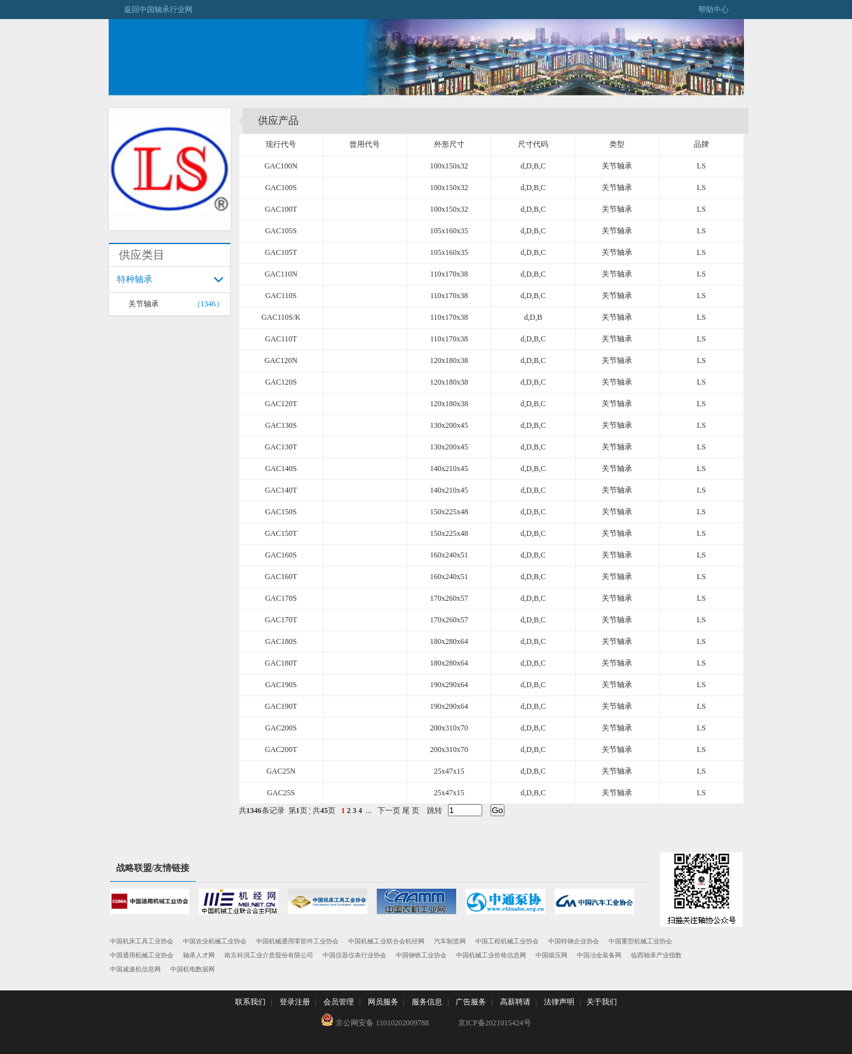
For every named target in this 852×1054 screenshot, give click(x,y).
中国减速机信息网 (135, 969)
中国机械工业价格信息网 (491, 955)
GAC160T (281, 576)
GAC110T (281, 338)
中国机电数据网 (192, 969)
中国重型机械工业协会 (640, 941)
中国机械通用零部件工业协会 (297, 941)
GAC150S (281, 511)
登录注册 (295, 1001)
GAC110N (280, 274)
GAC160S (281, 555)
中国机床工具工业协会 (141, 941)
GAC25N (280, 771)
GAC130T (281, 446)
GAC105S (281, 230)
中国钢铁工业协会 (421, 955)
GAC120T (281, 403)
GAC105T (281, 252)
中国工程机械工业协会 (507, 941)
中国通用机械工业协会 (141, 955)
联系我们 (250, 1001)
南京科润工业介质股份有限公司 (268, 955)
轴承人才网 (199, 955)
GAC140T (281, 490)
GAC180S (281, 641)
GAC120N (280, 360)
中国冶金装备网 (599, 955)
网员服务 (383, 1001)
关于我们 (601, 1001)
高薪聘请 (515, 1001)
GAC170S (281, 598)
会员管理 (338, 1001)
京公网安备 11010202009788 (375, 1020)
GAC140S (281, 468)
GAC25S (281, 792)
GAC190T (281, 706)
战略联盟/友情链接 (153, 868)
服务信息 (427, 1001)
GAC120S (281, 382)
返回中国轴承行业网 (151, 9)
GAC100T (281, 209)
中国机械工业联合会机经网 (386, 941)
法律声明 (559, 1001)
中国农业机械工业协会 (215, 941)
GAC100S (281, 187)
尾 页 (410, 810)
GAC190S (281, 684)
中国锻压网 (551, 955)
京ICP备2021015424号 (494, 1022)
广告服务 (471, 1001)
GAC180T (281, 663)
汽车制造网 (450, 941)
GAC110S (281, 295)
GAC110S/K (281, 317)
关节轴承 (143, 303)
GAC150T (281, 533)
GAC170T (281, 619)
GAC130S (281, 425)
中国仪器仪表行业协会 (354, 955)
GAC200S (281, 727)
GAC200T (281, 749)
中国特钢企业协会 (573, 941)
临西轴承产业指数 (656, 955)
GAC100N (280, 165)
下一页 (388, 810)
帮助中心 (721, 9)
